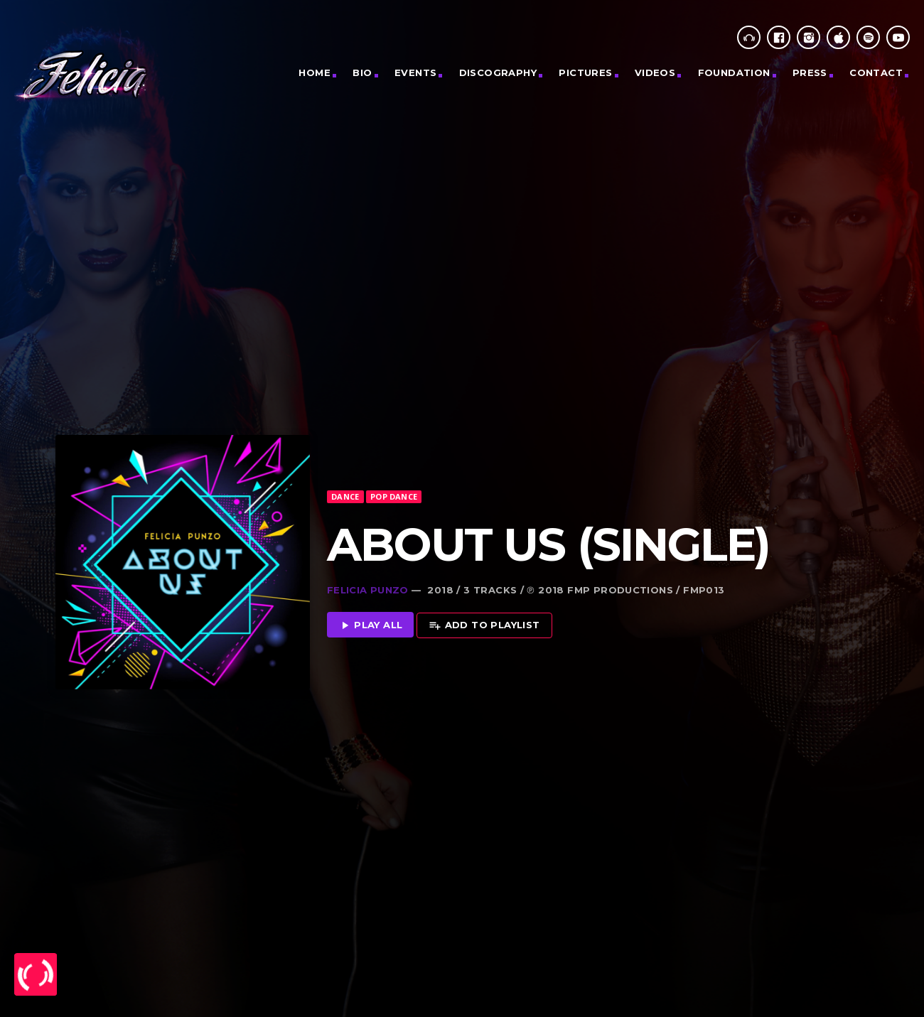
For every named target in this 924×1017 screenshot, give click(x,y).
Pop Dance (393, 444)
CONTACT (876, 72)
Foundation (734, 72)
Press (810, 72)
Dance (345, 444)
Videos (655, 72)
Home (315, 72)
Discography (498, 72)
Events (415, 72)
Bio (362, 72)
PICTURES (585, 72)
